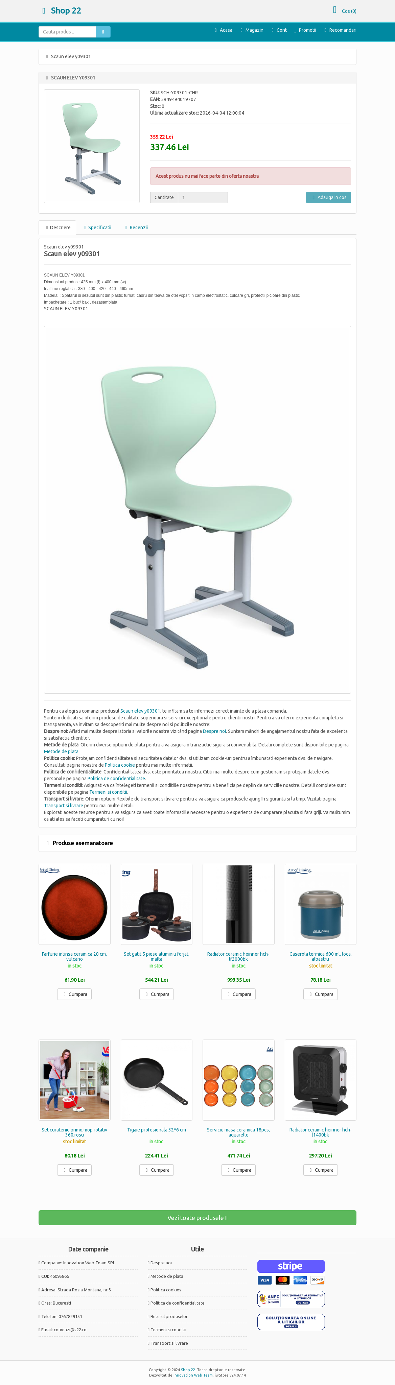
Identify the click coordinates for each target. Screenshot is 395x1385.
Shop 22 (60, 10)
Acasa (222, 30)
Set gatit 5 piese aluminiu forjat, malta (156, 956)
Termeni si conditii (108, 792)
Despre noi (214, 731)
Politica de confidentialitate (116, 778)
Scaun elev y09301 (140, 711)
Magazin (250, 30)
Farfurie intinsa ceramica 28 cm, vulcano (74, 956)
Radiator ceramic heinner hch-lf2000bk (238, 956)
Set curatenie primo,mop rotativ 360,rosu (74, 1132)
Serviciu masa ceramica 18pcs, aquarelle (238, 1132)
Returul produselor (169, 1316)
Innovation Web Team (193, 1375)
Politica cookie (120, 765)
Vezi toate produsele (197, 1217)
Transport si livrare (63, 805)
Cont (278, 30)
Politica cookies (165, 1289)
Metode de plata (61, 751)
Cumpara (74, 994)
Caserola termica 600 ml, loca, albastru (320, 956)
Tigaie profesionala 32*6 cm (156, 1129)
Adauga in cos (328, 197)
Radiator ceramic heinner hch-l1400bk (320, 1132)
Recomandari (339, 30)
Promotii (304, 30)
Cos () (342, 11)
